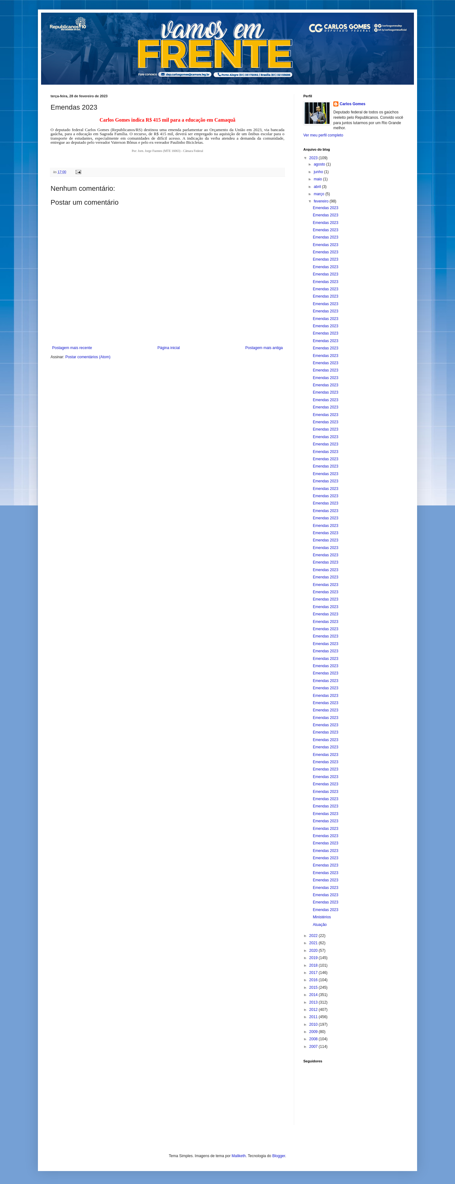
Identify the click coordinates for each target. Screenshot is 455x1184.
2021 (314, 943)
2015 (314, 987)
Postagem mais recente (72, 348)
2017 (314, 972)
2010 (314, 1024)
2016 (314, 980)
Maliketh (239, 1156)
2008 (314, 1039)
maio (318, 179)
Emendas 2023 (325, 208)
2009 (314, 1032)
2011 (314, 1017)
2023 (314, 158)
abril (318, 186)
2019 (314, 958)
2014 (314, 995)
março (319, 194)
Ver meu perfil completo (323, 135)
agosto (320, 164)
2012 (314, 1009)
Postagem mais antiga (264, 348)
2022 (314, 935)
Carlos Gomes (352, 104)
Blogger (278, 1156)
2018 (314, 965)
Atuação (320, 924)
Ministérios (322, 917)
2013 (314, 1002)
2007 (314, 1046)
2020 (314, 950)
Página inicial (168, 348)
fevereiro (322, 201)
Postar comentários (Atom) (88, 357)
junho (319, 172)
